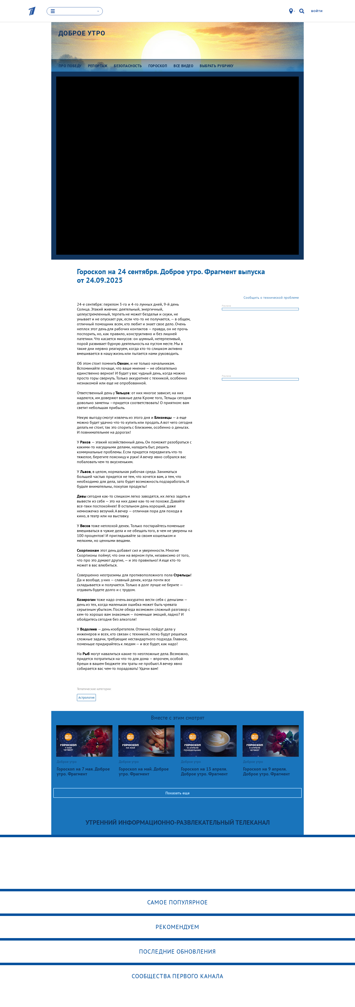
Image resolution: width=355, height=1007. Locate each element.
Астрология (86, 697)
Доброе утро (81, 33)
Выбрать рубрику (217, 65)
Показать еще (177, 792)
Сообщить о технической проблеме (271, 297)
